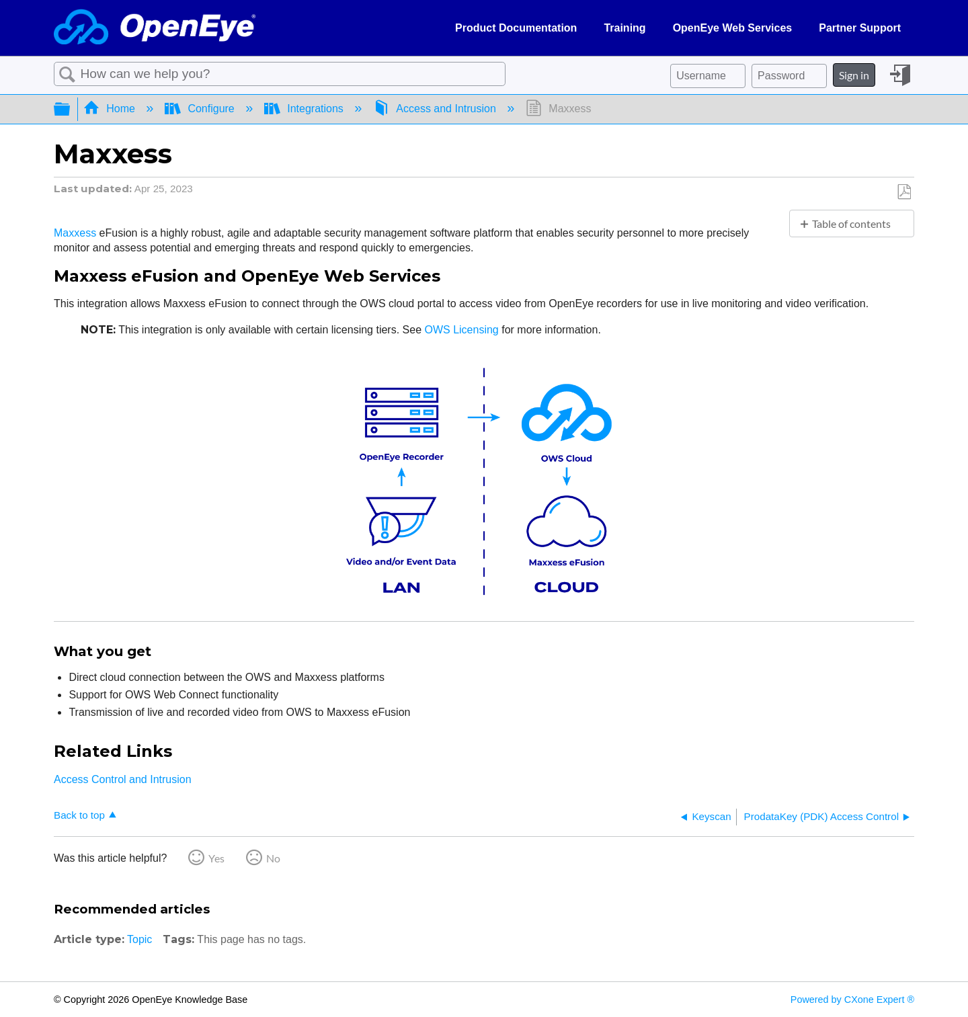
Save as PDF (904, 192)
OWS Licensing (462, 329)
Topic (139, 939)
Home (110, 108)
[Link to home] (154, 28)
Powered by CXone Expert (852, 999)
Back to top (79, 815)
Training (624, 28)
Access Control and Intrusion (123, 779)
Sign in (854, 75)
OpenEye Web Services (733, 28)
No (273, 858)
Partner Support (860, 28)
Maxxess (75, 233)
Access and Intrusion (436, 108)
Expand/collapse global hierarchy (70, 109)
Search (67, 74)
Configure (201, 108)
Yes (216, 858)
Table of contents (851, 223)
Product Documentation (516, 28)
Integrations (305, 108)
